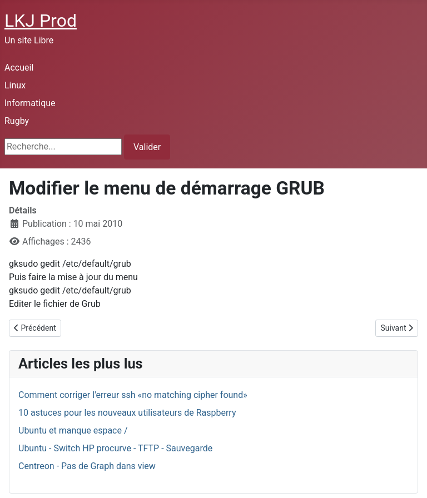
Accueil (18, 67)
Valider (147, 147)
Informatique (30, 103)
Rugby (16, 121)
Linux (15, 85)
